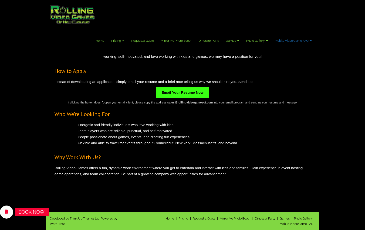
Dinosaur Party (265, 218)
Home (170, 218)
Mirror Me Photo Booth (235, 218)
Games (285, 218)
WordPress (57, 224)
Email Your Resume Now (182, 92)
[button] (6, 212)
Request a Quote (204, 218)
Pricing (183, 218)
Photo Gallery (303, 218)
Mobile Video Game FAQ (296, 224)
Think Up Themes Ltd (84, 218)
